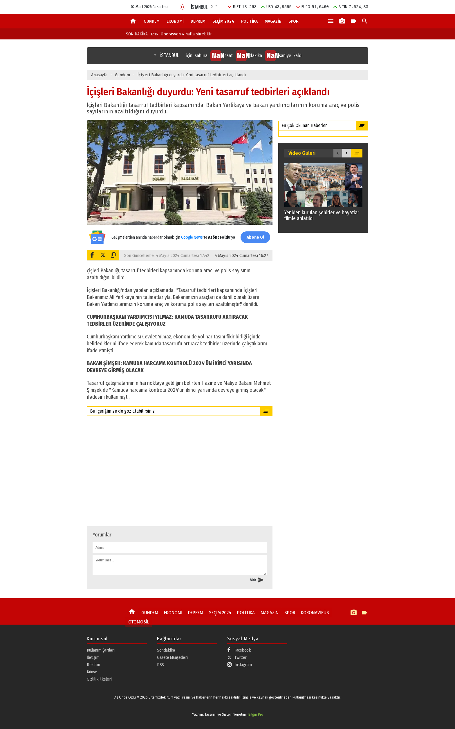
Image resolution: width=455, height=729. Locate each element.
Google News (190, 234)
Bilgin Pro (255, 714)
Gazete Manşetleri (172, 657)
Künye (92, 671)
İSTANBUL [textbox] (169, 55)
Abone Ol (253, 237)
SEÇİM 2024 (223, 21)
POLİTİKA (249, 21)
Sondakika (166, 650)
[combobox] (167, 55)
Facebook (239, 650)
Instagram (239, 664)
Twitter (237, 657)
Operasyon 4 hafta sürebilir (181, 34)
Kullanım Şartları (101, 650)
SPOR (293, 21)
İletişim (93, 657)
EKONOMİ (175, 21)
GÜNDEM (152, 21)
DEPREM (198, 21)
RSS (160, 664)
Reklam (93, 664)
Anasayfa (99, 74)
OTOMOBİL (137, 620)
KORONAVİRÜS (304, 611)
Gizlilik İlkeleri (99, 679)
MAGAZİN (273, 21)
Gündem (122, 74)
